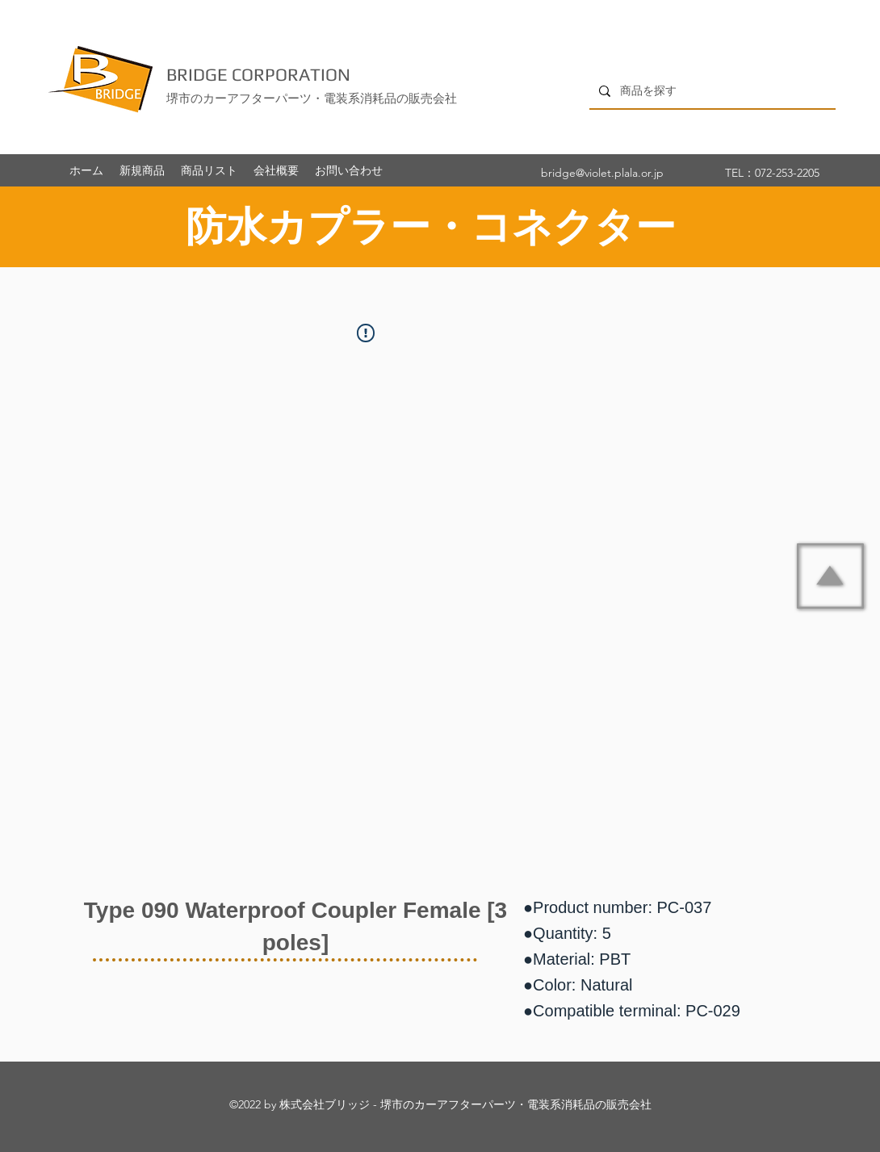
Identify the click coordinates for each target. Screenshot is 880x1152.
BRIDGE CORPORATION (258, 74)
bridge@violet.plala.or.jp (602, 172)
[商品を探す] (711, 90)
